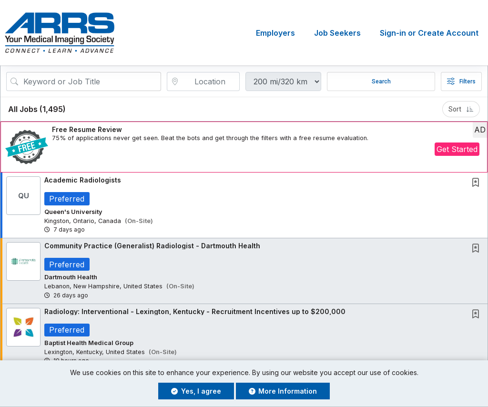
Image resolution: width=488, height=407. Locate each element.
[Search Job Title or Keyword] (90, 81)
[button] (244, 147)
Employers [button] (275, 33)
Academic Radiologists (82, 180)
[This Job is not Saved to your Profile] (477, 183)
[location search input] (210, 81)
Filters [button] (461, 81)
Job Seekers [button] (337, 33)
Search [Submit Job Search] (381, 81)
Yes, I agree (196, 391)
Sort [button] (461, 109)
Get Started (457, 149)
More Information (283, 391)
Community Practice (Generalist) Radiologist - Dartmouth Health (152, 246)
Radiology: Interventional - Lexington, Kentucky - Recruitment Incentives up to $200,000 (195, 311)
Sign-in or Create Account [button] (429, 33)
